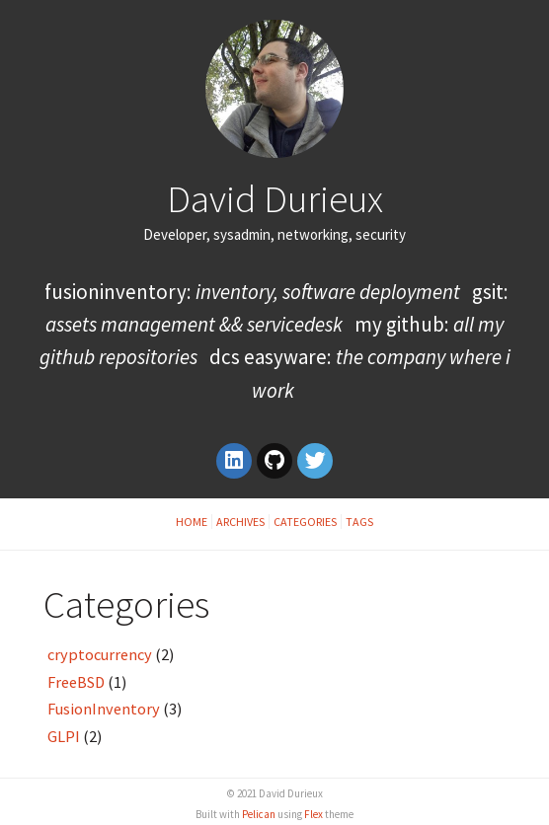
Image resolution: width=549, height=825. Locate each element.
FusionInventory (103, 708)
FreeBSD (76, 682)
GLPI (63, 736)
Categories (305, 521)
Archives (240, 521)
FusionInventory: (252, 291)
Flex (313, 814)
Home (191, 521)
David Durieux (275, 198)
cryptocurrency (99, 654)
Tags (359, 521)
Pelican (258, 814)
